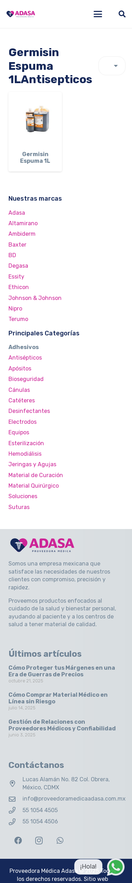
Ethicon (18, 287)
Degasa (18, 265)
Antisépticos (25, 357)
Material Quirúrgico (33, 485)
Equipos (18, 432)
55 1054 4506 (40, 821)
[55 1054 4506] (15, 821)
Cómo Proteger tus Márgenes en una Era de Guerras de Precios (61, 671)
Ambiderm (22, 233)
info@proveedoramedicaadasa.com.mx (74, 798)
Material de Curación (35, 475)
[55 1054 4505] (15, 810)
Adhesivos (23, 347)
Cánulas (19, 390)
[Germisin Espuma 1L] (35, 118)
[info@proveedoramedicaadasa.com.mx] (15, 799)
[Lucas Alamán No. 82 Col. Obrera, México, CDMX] (15, 783)
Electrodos (22, 422)
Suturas (19, 507)
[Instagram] (39, 840)
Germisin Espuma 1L (35, 157)
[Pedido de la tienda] (112, 66)
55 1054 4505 (40, 810)
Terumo (18, 319)
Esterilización (26, 443)
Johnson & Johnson (35, 298)
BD (12, 255)
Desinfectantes (29, 411)
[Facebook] (18, 840)
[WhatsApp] (60, 840)
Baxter (17, 244)
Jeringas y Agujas (32, 464)
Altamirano (23, 223)
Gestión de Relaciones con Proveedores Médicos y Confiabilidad (62, 725)
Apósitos (19, 368)
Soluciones (22, 496)
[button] (98, 14)
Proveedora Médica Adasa (44, 871)
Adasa (16, 212)
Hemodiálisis (25, 453)
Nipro (15, 308)
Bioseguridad (26, 379)
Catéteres (21, 400)
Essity (16, 276)
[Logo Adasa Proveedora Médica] (21, 14)
